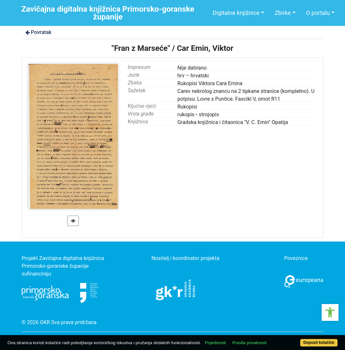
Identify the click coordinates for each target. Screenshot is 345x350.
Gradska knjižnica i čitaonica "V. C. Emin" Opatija (232, 122)
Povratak (38, 32)
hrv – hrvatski (193, 76)
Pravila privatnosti (249, 342)
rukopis (185, 114)
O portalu (318, 12)
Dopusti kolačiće (318, 342)
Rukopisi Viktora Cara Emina (209, 83)
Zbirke (283, 12)
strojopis (209, 114)
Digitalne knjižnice (236, 12)
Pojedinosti (215, 342)
